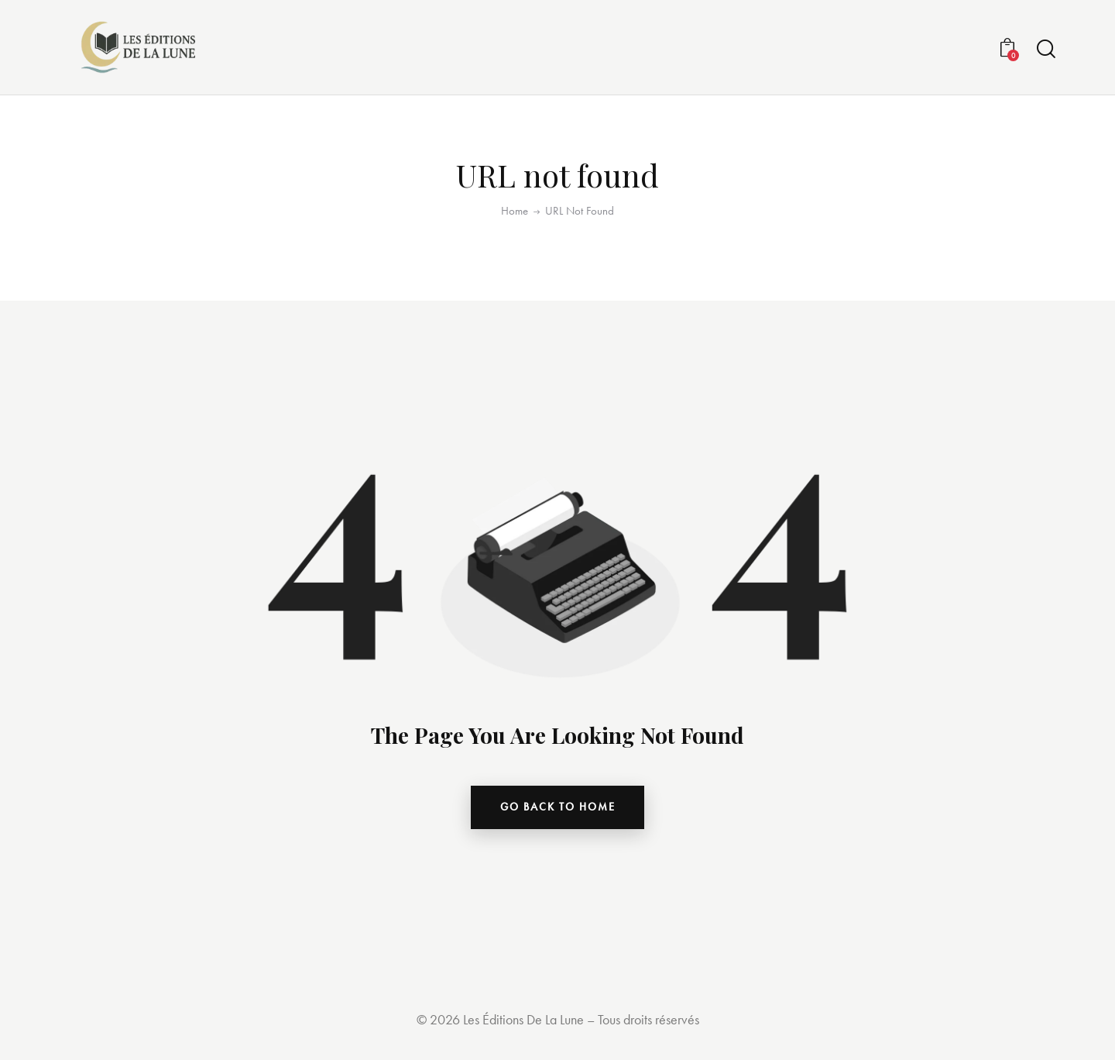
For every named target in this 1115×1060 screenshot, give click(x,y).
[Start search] (1046, 51)
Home (514, 215)
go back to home (558, 813)
